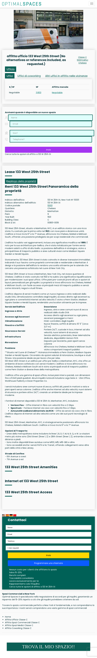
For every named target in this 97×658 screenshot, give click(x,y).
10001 (50, 205)
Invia (48, 149)
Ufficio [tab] (11, 69)
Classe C (82, 57)
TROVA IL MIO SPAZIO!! (48, 646)
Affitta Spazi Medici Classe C (19, 625)
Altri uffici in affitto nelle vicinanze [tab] (66, 76)
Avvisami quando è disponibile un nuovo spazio (30, 112)
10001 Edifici (82, 60)
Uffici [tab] (10, 76)
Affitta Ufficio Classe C (16, 619)
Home (8, 616)
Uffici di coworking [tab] (29, 76)
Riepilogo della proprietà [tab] (21, 181)
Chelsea (82, 62)
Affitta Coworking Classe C (18, 628)
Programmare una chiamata (48, 563)
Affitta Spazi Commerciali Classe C (22, 622)
